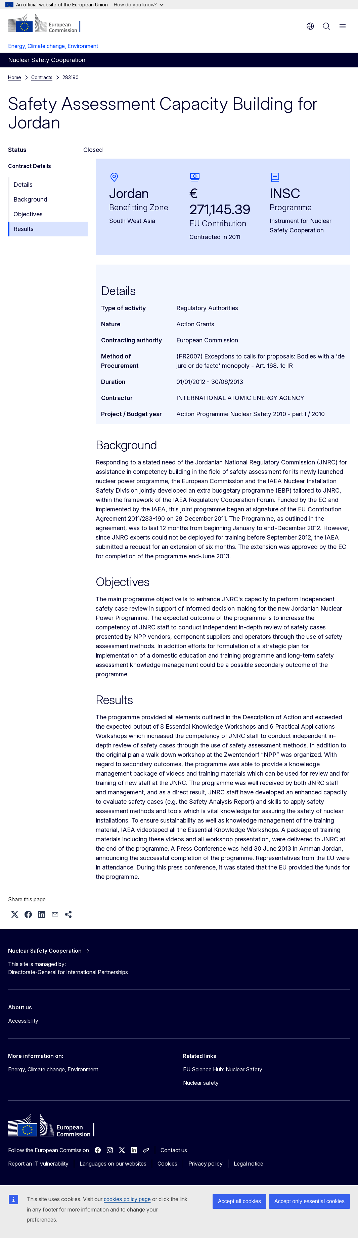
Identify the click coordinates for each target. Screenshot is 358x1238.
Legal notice (248, 1163)
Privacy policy (205, 1163)
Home (14, 77)
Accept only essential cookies (309, 1201)
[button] (14, 914)
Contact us (174, 1150)
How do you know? (139, 4)
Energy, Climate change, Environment (53, 46)
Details (23, 184)
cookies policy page (127, 1199)
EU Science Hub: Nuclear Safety (222, 1069)
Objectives (28, 214)
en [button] (310, 26)
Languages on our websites (113, 1163)
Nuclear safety (201, 1082)
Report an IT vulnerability (38, 1163)
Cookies (167, 1163)
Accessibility (23, 1020)
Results (23, 228)
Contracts (41, 77)
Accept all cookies (239, 1201)
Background (30, 199)
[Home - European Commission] (49, 23)
